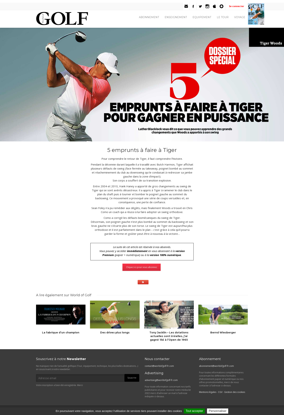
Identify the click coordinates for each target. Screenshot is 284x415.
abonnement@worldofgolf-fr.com (216, 365)
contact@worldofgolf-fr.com (159, 365)
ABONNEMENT (149, 17)
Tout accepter (194, 410)
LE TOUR (223, 17)
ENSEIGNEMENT (176, 17)
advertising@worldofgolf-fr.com (161, 380)
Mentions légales (207, 392)
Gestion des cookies (234, 392)
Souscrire (131, 377)
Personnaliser (218, 410)
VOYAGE (239, 17)
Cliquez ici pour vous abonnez (141, 267)
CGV (220, 392)
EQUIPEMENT (202, 17)
